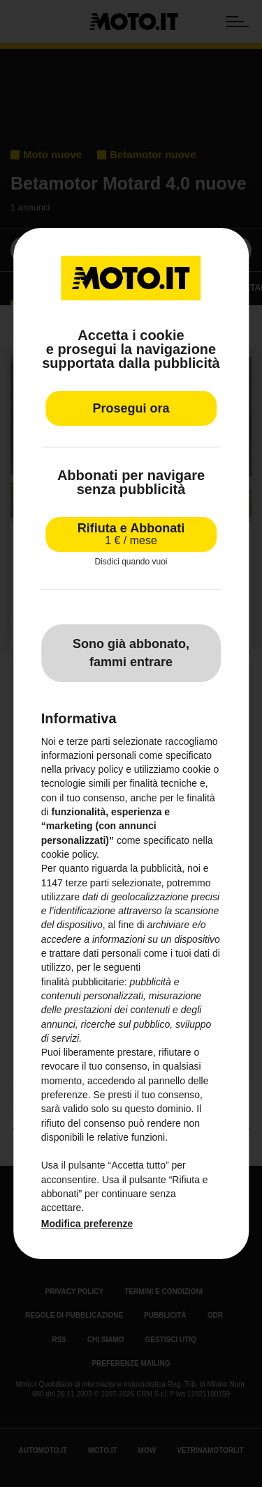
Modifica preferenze (87, 1223)
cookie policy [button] (68, 854)
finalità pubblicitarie (82, 981)
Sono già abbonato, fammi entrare (131, 653)
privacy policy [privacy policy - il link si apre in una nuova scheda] (93, 769)
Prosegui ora (130, 408)
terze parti (87, 882)
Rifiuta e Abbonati (131, 534)
